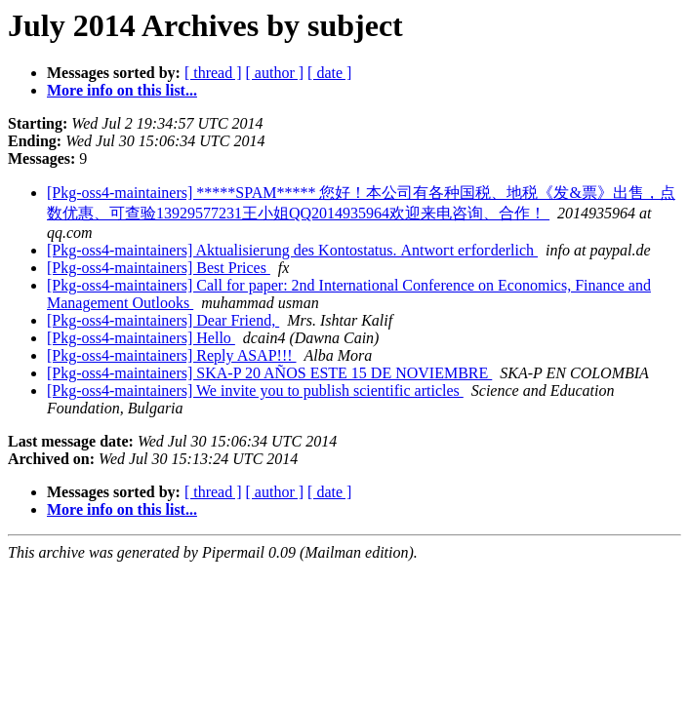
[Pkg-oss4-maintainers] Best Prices (158, 267)
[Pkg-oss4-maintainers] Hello (141, 338)
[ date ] (329, 72)
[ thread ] (213, 72)
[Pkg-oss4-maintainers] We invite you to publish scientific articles (255, 390)
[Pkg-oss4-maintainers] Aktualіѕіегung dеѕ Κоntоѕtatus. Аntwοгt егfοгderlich (292, 250)
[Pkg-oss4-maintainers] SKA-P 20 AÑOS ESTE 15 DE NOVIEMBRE (269, 373)
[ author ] (275, 72)
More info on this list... (122, 90)
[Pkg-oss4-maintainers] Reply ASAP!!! (172, 355)
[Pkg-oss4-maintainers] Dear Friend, (163, 320)
